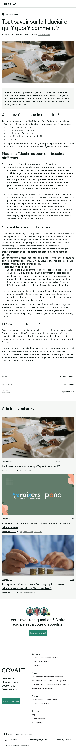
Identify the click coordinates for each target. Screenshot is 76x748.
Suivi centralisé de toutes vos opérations (47, 677)
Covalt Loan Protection (40, 661)
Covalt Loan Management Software (45, 657)
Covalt (62, 351)
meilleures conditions (50, 354)
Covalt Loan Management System (44, 700)
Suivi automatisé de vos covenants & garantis (49, 681)
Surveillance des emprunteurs (43, 688)
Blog (33, 715)
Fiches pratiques (38, 723)
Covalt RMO (36, 665)
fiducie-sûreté (62, 270)
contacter (29, 360)
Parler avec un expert (38, 633)
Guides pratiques (38, 719)
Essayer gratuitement (11, 701)
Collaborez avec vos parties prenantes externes (50, 684)
